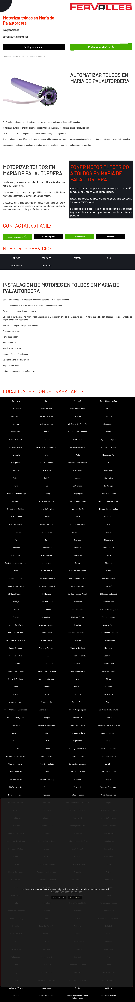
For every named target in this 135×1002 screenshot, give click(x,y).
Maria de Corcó (77, 617)
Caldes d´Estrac (15, 439)
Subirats (108, 988)
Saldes (16, 995)
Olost (16, 686)
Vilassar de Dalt (46, 524)
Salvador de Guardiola (47, 671)
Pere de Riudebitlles (77, 578)
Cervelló (15, 501)
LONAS (108, 258)
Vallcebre (16, 725)
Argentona (108, 694)
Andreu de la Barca (77, 733)
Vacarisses (46, 988)
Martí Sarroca (15, 408)
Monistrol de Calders (15, 509)
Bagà (108, 740)
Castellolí (108, 408)
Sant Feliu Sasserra (46, 578)
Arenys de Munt (15, 702)
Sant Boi (108, 764)
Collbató (108, 586)
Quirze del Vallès (77, 756)
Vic (15, 540)
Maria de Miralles (47, 509)
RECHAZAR (59, 897)
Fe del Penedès (46, 416)
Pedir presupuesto (34, 47)
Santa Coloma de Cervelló (15, 563)
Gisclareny (108, 540)
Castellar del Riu (15, 779)
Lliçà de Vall (46, 470)
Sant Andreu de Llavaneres (15, 710)
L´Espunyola (78, 493)
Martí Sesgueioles (108, 795)
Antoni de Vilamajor (46, 679)
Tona (47, 656)
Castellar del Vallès (108, 771)
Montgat (77, 401)
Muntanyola (77, 439)
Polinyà (108, 524)
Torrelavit (78, 787)
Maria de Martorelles (77, 571)
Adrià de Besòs (15, 517)
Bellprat (15, 424)
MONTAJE (16, 258)
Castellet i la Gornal (78, 447)
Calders (46, 439)
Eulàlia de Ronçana (46, 601)
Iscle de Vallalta (77, 586)
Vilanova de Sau (77, 609)
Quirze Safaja (46, 756)
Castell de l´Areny (108, 447)
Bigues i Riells (77, 702)
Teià (46, 401)
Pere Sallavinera (46, 555)
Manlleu (77, 547)
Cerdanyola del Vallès (46, 501)
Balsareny (78, 601)
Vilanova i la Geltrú (77, 524)
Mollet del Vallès (108, 578)
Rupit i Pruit (77, 555)
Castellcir (78, 416)
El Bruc (108, 462)
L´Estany (46, 493)
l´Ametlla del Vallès (108, 493)
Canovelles (77, 663)
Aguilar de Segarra (108, 439)
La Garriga (108, 486)
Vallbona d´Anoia (16, 988)
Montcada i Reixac (15, 795)
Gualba (16, 617)
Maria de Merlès (77, 509)
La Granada (77, 486)
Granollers (46, 617)
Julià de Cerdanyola (77, 656)
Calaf (47, 771)
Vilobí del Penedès (46, 625)
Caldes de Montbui (15, 578)
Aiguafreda (77, 740)
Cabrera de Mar (46, 424)
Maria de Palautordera (77, 462)
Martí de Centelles (77, 408)
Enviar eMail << (79, 237)
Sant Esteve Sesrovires (16, 640)
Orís (77, 679)
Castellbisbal (77, 532)
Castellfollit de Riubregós (46, 447)
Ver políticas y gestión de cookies (66, 892)
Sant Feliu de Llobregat (77, 632)
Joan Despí (108, 656)
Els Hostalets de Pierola (78, 594)
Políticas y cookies (108, 995)
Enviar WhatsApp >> (101, 47)
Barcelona (16, 401)
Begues (108, 686)
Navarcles (108, 478)
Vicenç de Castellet (16, 671)
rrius (47, 455)
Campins (46, 748)
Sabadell (77, 640)
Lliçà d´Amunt (77, 470)
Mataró (47, 733)
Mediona (77, 694)
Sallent (47, 517)
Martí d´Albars (108, 547)
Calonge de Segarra (77, 748)
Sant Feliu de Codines (108, 632)
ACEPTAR (75, 897)
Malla (78, 455)
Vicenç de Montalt (15, 764)
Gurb (47, 540)
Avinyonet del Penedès (77, 431)
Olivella (47, 686)
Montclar (77, 686)
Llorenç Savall (108, 625)
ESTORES (78, 258)
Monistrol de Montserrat (108, 501)
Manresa (77, 478)
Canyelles (16, 663)
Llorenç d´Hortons (15, 632)
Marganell (47, 609)
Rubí (47, 486)
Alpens (16, 740)
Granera (77, 540)
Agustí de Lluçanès (108, 733)
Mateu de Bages (77, 795)
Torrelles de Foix (16, 447)
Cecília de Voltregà (46, 648)
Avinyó (108, 431)
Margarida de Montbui (108, 401)
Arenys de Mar (47, 702)
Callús (77, 517)
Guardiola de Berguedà (108, 609)
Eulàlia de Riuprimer (46, 725)
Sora (47, 694)
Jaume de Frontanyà (46, 586)
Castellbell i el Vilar (77, 771)
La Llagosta (46, 717)
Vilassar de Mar (15, 656)
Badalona (46, 431)
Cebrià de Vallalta (46, 764)
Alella (46, 740)
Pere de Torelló (108, 671)
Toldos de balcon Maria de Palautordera (77, 996)
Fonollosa (16, 547)
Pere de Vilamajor (77, 671)
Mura (16, 486)
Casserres (46, 563)
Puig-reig (16, 455)
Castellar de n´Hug (46, 779)
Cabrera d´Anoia (108, 617)
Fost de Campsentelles (15, 756)
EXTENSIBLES (16, 266)
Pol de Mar (15, 555)
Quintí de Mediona (15, 679)
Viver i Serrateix (16, 625)
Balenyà (16, 601)
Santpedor (15, 462)
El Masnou (46, 594)
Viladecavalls (108, 424)
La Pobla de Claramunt (108, 710)
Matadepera (77, 779)
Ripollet (77, 625)
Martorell (16, 609)
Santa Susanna (46, 462)
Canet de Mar (108, 663)
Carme (77, 563)
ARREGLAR (46, 258)
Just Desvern (46, 632)
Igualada (46, 795)
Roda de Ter (77, 717)
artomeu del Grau (16, 771)
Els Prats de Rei (15, 787)
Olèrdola (108, 563)
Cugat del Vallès (108, 640)
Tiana (46, 787)
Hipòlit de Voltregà (46, 995)
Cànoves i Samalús (46, 663)
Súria (77, 988)
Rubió (46, 478)
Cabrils (16, 748)
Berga (108, 702)
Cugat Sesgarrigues (77, 710)
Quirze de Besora (108, 756)
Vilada (108, 532)
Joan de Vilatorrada (16, 586)
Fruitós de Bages (108, 748)
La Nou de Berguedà (15, 717)
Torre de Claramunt (108, 787)
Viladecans (15, 431)
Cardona (108, 416)
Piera (108, 571)
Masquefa (109, 779)
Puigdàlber (15, 416)
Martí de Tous (46, 408)
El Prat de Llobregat (108, 594)
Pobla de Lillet (16, 532)
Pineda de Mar (47, 532)
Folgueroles (47, 547)
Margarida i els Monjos (108, 509)
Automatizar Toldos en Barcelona (23, 56)
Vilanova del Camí (77, 648)
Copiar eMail (110, 237)
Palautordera (46, 640)
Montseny (108, 648)
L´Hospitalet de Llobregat (15, 493)
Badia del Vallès (15, 524)
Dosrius (16, 470)
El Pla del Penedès (15, 594)
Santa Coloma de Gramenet (108, 725)
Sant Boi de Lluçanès (77, 764)
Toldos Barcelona (7, 56)
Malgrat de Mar (108, 455)
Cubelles (108, 717)
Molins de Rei (108, 470)
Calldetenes (108, 517)
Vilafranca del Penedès (77, 424)
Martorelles (15, 733)
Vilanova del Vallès (46, 710)
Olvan (108, 679)
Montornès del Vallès (77, 501)
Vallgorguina (108, 601)
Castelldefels (46, 571)
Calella (15, 478)
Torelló (108, 555)
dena (16, 571)
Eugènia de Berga (77, 725)
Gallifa (15, 694)
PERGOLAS (46, 266)
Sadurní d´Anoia (15, 648)
